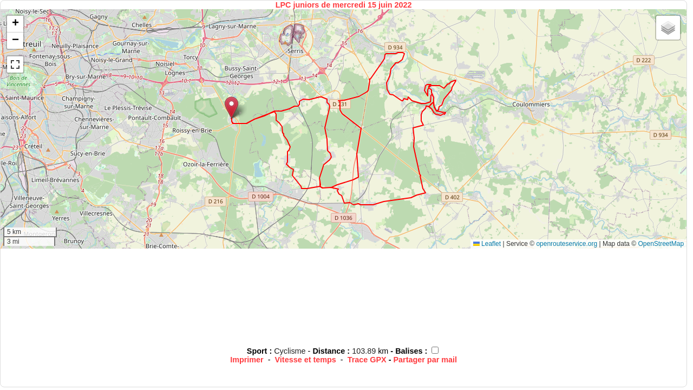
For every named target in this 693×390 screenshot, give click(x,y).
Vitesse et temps (305, 359)
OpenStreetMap (661, 244)
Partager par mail (425, 359)
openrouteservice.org (566, 244)
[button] (231, 107)
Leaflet (487, 244)
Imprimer (247, 359)
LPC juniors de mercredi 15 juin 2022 (344, 5)
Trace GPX (367, 359)
